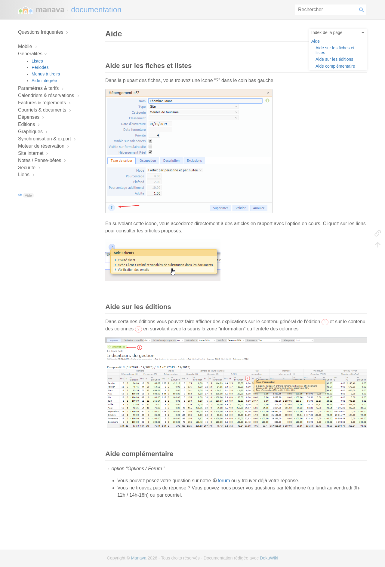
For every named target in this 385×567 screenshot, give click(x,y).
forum (224, 480)
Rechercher (362, 10)
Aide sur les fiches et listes (335, 50)
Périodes (40, 67)
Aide (28, 195)
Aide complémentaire (335, 66)
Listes (37, 61)
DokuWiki (269, 558)
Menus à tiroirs (46, 74)
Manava (138, 558)
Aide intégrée (44, 80)
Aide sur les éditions (334, 59)
